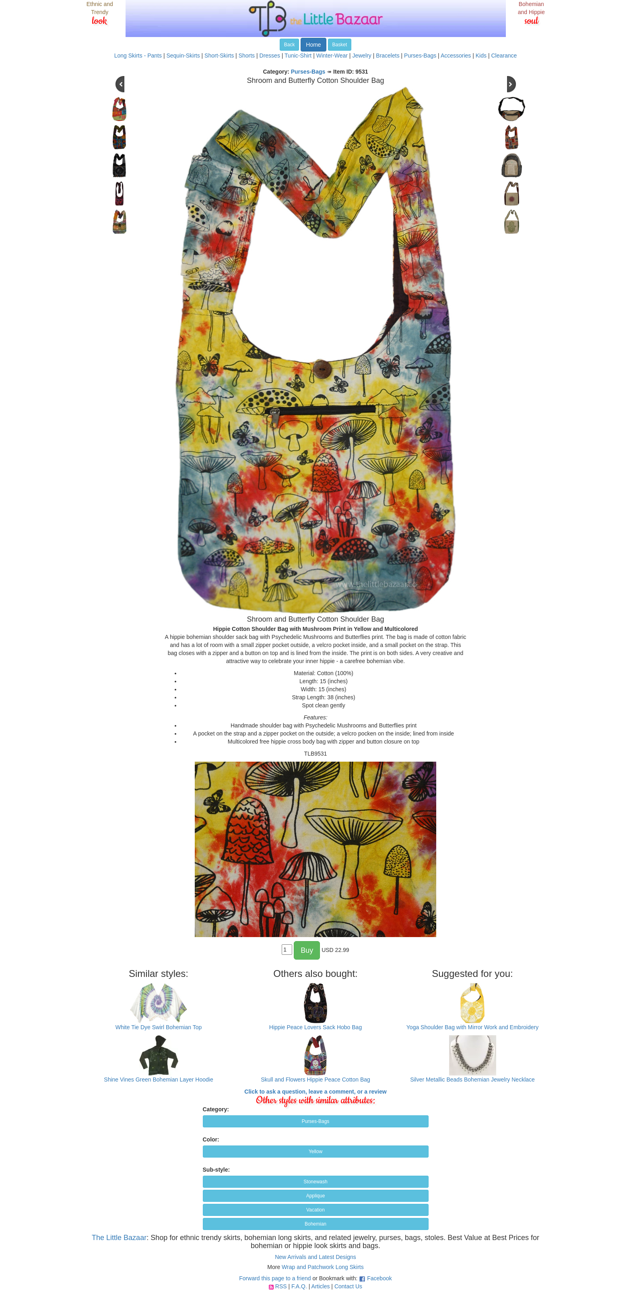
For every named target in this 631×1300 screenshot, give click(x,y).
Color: (211, 1139)
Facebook (379, 1278)
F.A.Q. (299, 1286)
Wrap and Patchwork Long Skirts (323, 1267)
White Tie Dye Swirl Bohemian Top (158, 1027)
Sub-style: (216, 1169)
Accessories (456, 55)
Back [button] (289, 44)
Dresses (270, 55)
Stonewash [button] (315, 1182)
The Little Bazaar (119, 1238)
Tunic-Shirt (298, 55)
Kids (481, 55)
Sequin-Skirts (183, 55)
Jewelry (361, 55)
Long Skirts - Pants (138, 55)
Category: (216, 1109)
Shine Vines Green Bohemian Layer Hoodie (158, 1079)
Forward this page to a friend (275, 1278)
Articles (320, 1286)
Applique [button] (315, 1196)
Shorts (247, 55)
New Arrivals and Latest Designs (315, 1257)
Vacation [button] (315, 1210)
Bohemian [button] (315, 1224)
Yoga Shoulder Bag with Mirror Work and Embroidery (472, 1027)
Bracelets (387, 55)
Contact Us (348, 1286)
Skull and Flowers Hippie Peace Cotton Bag (315, 1079)
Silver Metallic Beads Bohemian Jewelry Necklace (472, 1079)
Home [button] (313, 44)
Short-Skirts (219, 55)
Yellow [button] (315, 1151)
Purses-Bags (420, 55)
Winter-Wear (332, 55)
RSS (281, 1286)
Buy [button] (307, 950)
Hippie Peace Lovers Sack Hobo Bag (315, 1027)
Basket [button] (339, 44)
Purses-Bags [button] (316, 1121)
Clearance (504, 55)
